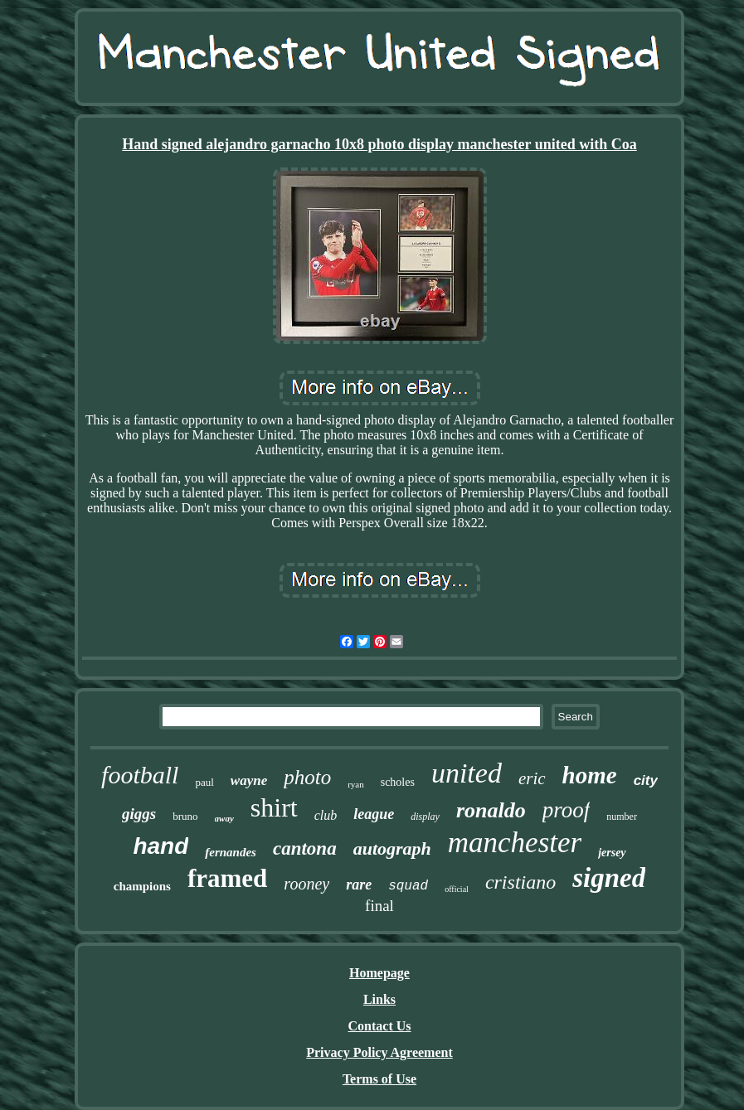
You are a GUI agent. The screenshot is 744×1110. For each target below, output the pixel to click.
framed (227, 878)
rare (359, 884)
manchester (514, 842)
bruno (185, 816)
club (326, 815)
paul (204, 782)
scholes (398, 782)
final (379, 905)
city (646, 780)
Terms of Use (379, 1079)
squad (408, 886)
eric (532, 778)
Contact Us (379, 1026)
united (466, 773)
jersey (611, 852)
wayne (249, 780)
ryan (356, 784)
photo (307, 777)
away (224, 818)
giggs (139, 813)
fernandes (230, 852)
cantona (305, 848)
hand (160, 846)
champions (142, 886)
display (425, 816)
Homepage (379, 973)
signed (608, 878)
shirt (274, 807)
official (457, 889)
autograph (392, 848)
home (589, 775)
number (621, 816)
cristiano (520, 882)
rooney (306, 884)
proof (566, 809)
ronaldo (491, 810)
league (373, 814)
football (139, 774)
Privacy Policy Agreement (379, 1052)
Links (379, 999)
